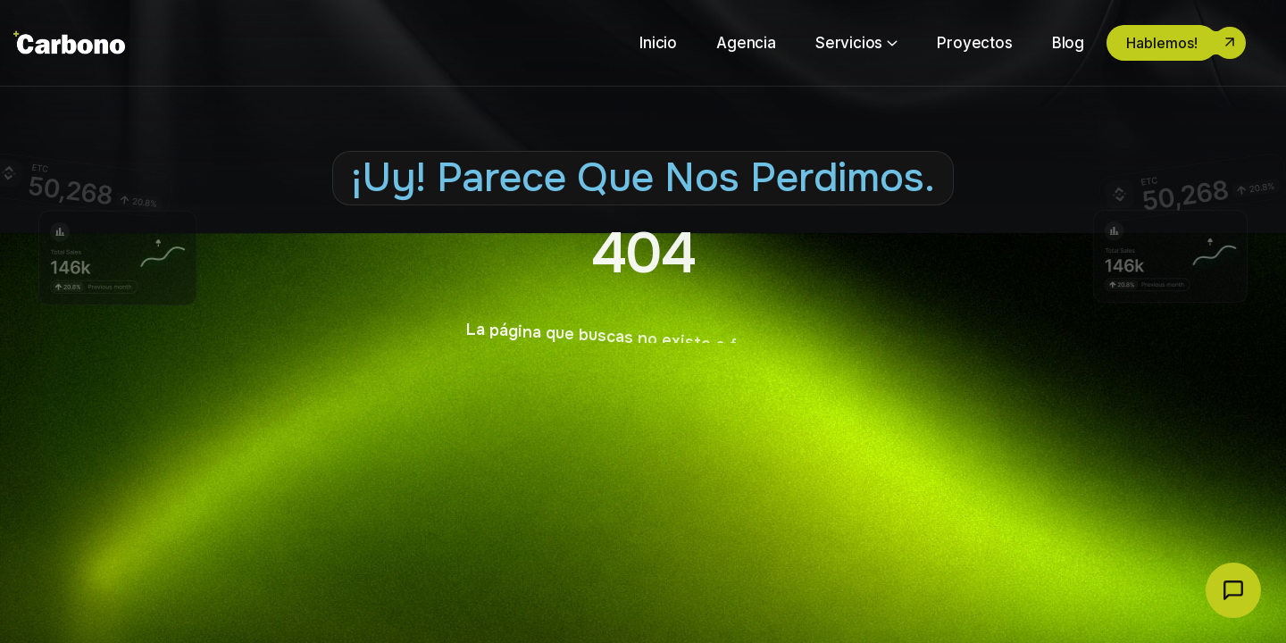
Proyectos (974, 43)
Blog (1068, 43)
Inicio (658, 43)
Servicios (848, 43)
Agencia (746, 43)
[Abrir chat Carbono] (1233, 590)
